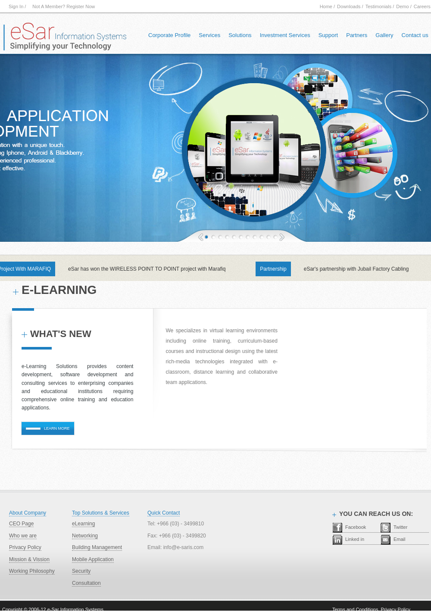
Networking (85, 536)
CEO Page (21, 524)
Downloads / (350, 6)
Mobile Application (93, 559)
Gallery (384, 35)
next (282, 236)
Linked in (354, 539)
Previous (200, 236)
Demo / (403, 6)
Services (209, 35)
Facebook (355, 527)
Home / (327, 6)
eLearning (83, 524)
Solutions (239, 35)
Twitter (400, 527)
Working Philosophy (32, 571)
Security (81, 571)
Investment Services (285, 35)
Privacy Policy (25, 547)
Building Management (97, 547)
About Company (27, 513)
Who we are (23, 536)
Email (400, 539)
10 (261, 237)
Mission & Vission (29, 559)
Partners (356, 35)
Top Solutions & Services (100, 513)
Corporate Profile (169, 35)
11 (268, 237)
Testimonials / (379, 6)
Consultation (86, 583)
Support (328, 35)
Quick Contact (163, 513)
